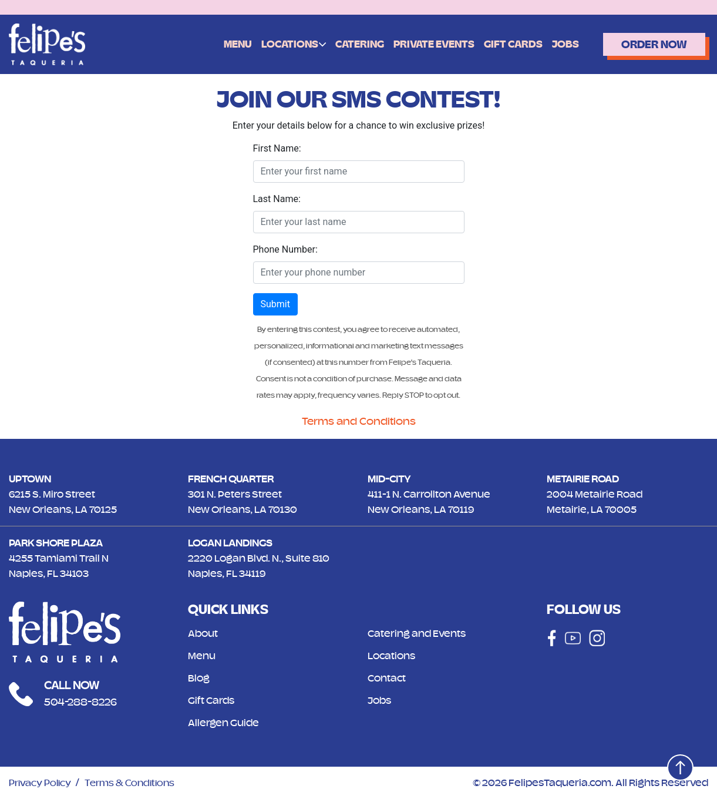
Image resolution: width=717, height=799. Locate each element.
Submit (275, 304)
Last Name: (277, 198)
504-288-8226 (83, 702)
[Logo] (47, 43)
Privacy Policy (42, 782)
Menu (228, 44)
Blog (199, 678)
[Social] (550, 638)
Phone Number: (285, 249)
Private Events (424, 44)
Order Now (649, 44)
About (204, 633)
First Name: (277, 148)
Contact (388, 678)
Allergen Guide (225, 722)
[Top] (677, 764)
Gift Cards (503, 44)
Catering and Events (420, 633)
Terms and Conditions (358, 421)
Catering (350, 44)
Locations (279, 44)
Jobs (556, 44)
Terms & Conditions (137, 782)
